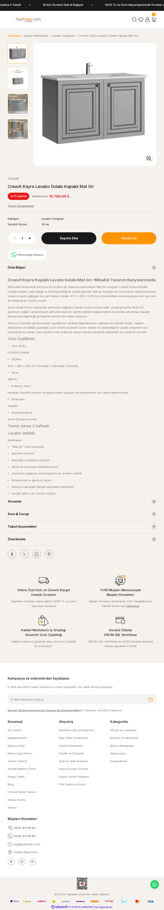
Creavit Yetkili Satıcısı (22, 792)
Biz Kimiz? (15, 730)
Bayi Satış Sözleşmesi (73, 738)
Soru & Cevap (18, 514)
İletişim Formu (17, 800)
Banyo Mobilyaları (122, 745)
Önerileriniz (17, 539)
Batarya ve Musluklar (124, 738)
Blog (11, 784)
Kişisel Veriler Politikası (74, 776)
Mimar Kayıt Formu (20, 753)
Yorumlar (15, 501)
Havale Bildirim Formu (22, 768)
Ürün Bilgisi (16, 267)
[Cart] (153, 19)
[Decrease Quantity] (11, 238)
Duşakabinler (119, 761)
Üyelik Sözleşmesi (71, 745)
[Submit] (150, 699)
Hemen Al (128, 238)
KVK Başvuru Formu (72, 784)
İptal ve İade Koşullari (73, 761)
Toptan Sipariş (17, 761)
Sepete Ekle (69, 238)
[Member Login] (147, 19)
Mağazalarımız (17, 738)
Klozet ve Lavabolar (123, 730)
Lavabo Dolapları (52, 218)
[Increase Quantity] (32, 238)
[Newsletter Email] (82, 699)
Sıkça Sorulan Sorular (73, 768)
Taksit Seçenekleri (22, 526)
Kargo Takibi (16, 776)
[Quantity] (22, 238)
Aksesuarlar (118, 753)
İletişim (12, 807)
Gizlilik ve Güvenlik (71, 753)
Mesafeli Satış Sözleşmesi (76, 730)
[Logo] (28, 19)
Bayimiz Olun (16, 745)
